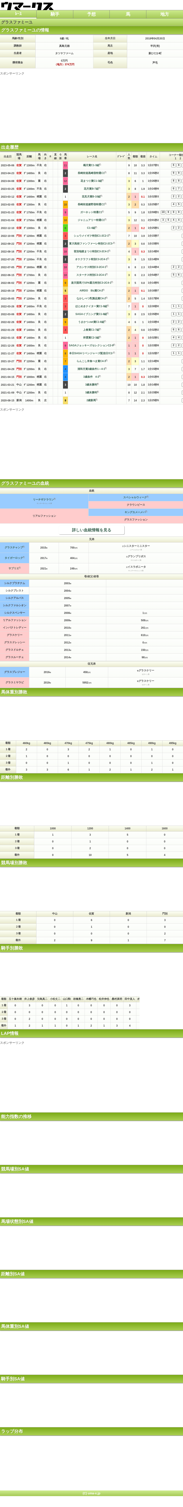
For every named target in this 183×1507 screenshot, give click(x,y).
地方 (164, 14)
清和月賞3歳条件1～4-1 (91, 368)
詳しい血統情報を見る (91, 530)
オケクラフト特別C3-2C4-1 (91, 259)
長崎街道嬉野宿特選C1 (91, 204)
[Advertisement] (91, 106)
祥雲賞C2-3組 (91, 337)
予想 (91, 14)
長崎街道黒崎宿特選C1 (91, 173)
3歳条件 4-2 (91, 376)
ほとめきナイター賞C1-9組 (91, 306)
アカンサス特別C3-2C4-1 (91, 267)
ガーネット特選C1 (91, 212)
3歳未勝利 (91, 384)
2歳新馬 (91, 400)
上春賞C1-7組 (91, 329)
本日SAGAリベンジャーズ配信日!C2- (91, 353)
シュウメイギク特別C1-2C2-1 (91, 235)
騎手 (55, 14)
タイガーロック (14, 557)
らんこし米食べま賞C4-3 (91, 361)
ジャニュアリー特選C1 (91, 220)
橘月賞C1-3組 (91, 165)
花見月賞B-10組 (91, 196)
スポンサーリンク (12, 73)
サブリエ (14, 568)
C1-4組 (91, 227)
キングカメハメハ (135, 512)
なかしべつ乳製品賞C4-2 (91, 298)
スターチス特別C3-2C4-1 (91, 274)
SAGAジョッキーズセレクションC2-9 (91, 345)
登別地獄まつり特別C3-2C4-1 (91, 251)
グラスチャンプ (14, 547)
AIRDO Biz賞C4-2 (91, 290)
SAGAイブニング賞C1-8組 (91, 314)
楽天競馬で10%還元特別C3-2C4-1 (91, 282)
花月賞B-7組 (91, 188)
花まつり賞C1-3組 (91, 180)
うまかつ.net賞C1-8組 (91, 321)
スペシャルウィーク (135, 497)
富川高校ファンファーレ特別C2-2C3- (91, 243)
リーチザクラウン (43, 499)
